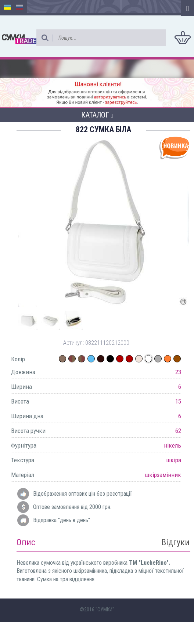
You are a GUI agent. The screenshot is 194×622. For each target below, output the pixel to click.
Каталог (97, 115)
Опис (26, 542)
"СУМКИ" (105, 609)
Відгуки (175, 542)
